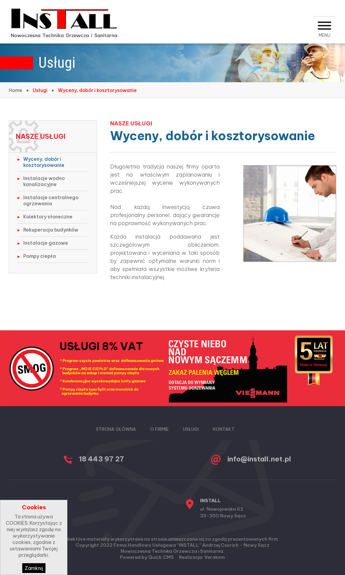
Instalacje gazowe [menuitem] (45, 243)
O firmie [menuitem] (159, 429)
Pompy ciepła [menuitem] (39, 256)
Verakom (215, 557)
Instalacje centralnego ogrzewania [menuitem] (51, 200)
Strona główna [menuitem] (116, 429)
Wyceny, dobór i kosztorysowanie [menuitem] (43, 162)
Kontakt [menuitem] (223, 429)
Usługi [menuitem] (191, 429)
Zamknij (34, 568)
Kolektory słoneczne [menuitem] (47, 217)
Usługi (40, 90)
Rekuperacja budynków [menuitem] (50, 230)
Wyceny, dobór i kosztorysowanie (97, 90)
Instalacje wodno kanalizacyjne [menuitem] (44, 181)
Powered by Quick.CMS (147, 557)
